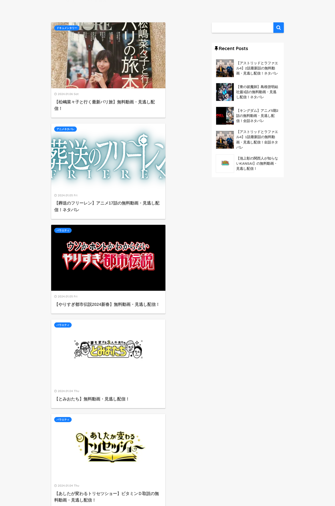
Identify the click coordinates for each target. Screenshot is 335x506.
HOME (167, 482)
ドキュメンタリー (67, 28)
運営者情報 (148, 492)
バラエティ (63, 110)
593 (150, 447)
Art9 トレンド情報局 (85, 7)
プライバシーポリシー (179, 492)
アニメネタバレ (143, 28)
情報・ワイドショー (145, 269)
